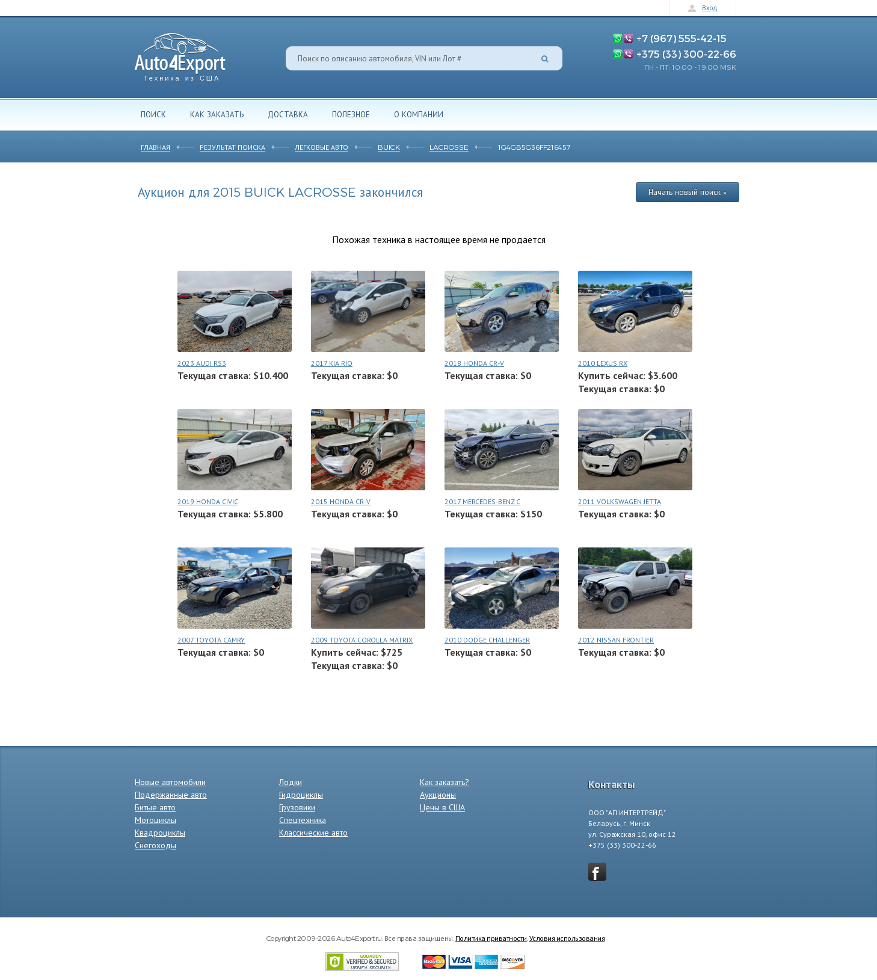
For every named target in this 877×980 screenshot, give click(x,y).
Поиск (153, 114)
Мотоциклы (155, 820)
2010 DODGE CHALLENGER (487, 639)
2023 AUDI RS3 (201, 363)
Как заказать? (444, 782)
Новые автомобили (170, 782)
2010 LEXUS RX (602, 363)
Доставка (288, 114)
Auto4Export (180, 54)
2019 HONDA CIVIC (207, 501)
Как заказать (217, 114)
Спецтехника (302, 820)
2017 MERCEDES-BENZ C (482, 501)
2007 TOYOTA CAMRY (211, 639)
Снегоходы (155, 845)
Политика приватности (491, 938)
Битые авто (155, 807)
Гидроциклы (301, 794)
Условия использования (567, 938)
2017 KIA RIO (331, 363)
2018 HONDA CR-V (474, 363)
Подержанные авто (171, 794)
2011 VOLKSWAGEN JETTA (619, 501)
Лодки (290, 782)
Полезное (351, 114)
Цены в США (442, 807)
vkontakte (597, 872)
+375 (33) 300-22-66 (686, 54)
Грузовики (297, 807)
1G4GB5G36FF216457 (534, 147)
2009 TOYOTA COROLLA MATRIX (362, 639)
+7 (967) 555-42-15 (681, 38)
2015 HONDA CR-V (341, 501)
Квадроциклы (160, 832)
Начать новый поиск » (687, 192)
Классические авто (313, 832)
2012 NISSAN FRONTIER (616, 639)
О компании (418, 114)
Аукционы (438, 794)
